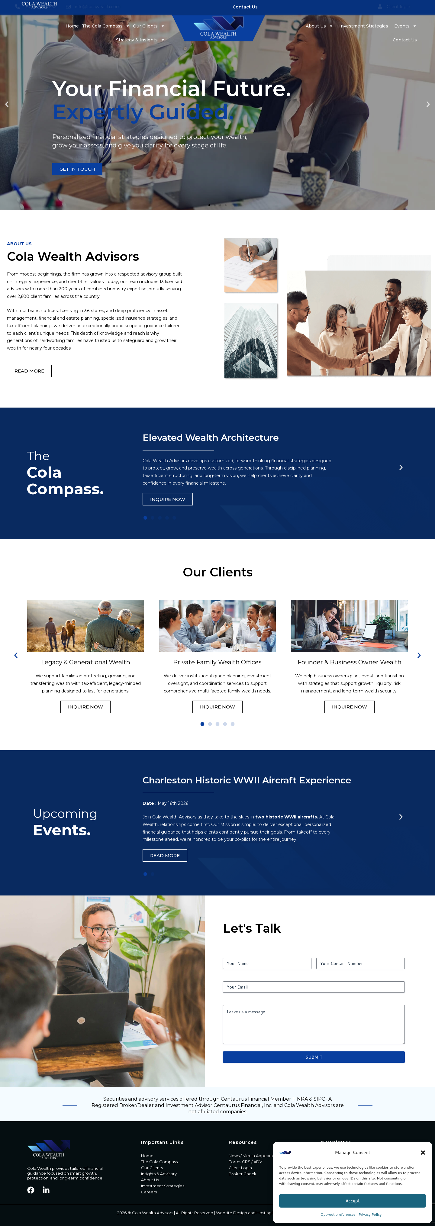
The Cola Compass (106, 26)
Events (405, 26)
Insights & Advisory (159, 1173)
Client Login (240, 1167)
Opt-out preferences (338, 1214)
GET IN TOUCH (77, 169)
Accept (352, 1201)
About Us (319, 26)
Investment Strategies (363, 26)
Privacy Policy (370, 1214)
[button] (423, 1153)
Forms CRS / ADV (245, 1161)
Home (72, 26)
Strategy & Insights (140, 40)
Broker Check (242, 1173)
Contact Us (405, 40)
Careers (149, 1191)
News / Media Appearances (255, 1155)
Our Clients (149, 26)
